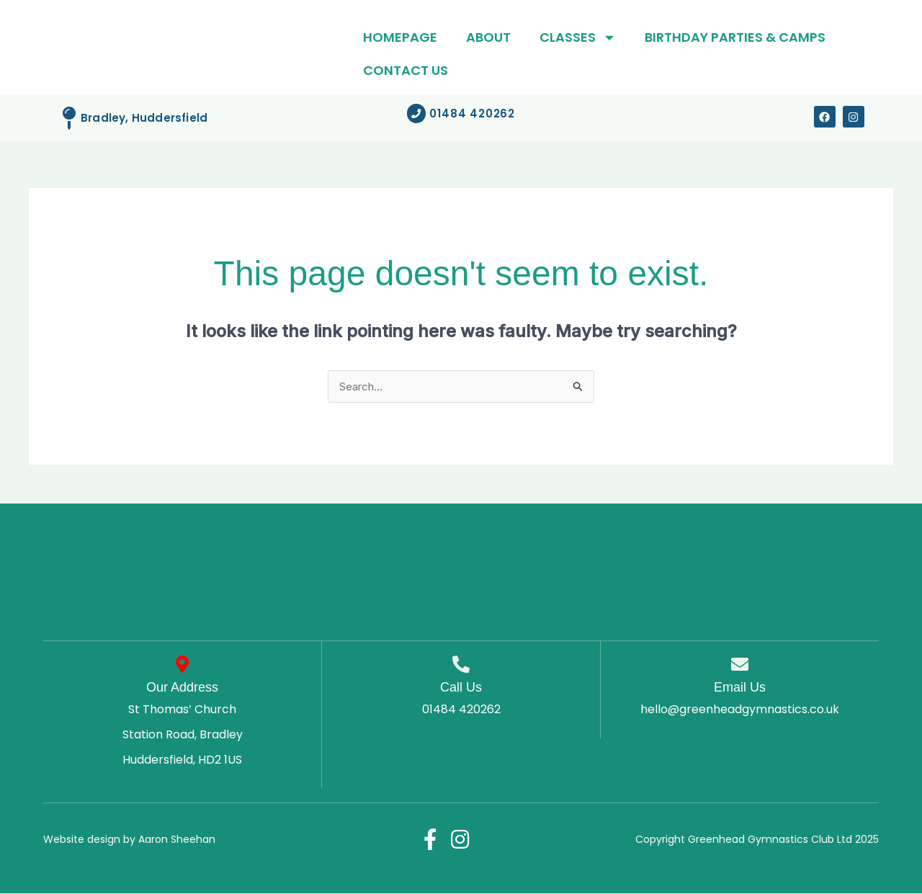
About (488, 37)
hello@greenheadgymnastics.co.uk (739, 710)
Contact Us (405, 70)
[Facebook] (429, 839)
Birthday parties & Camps (735, 37)
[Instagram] (461, 839)
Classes (578, 37)
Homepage (400, 37)
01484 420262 (461, 710)
